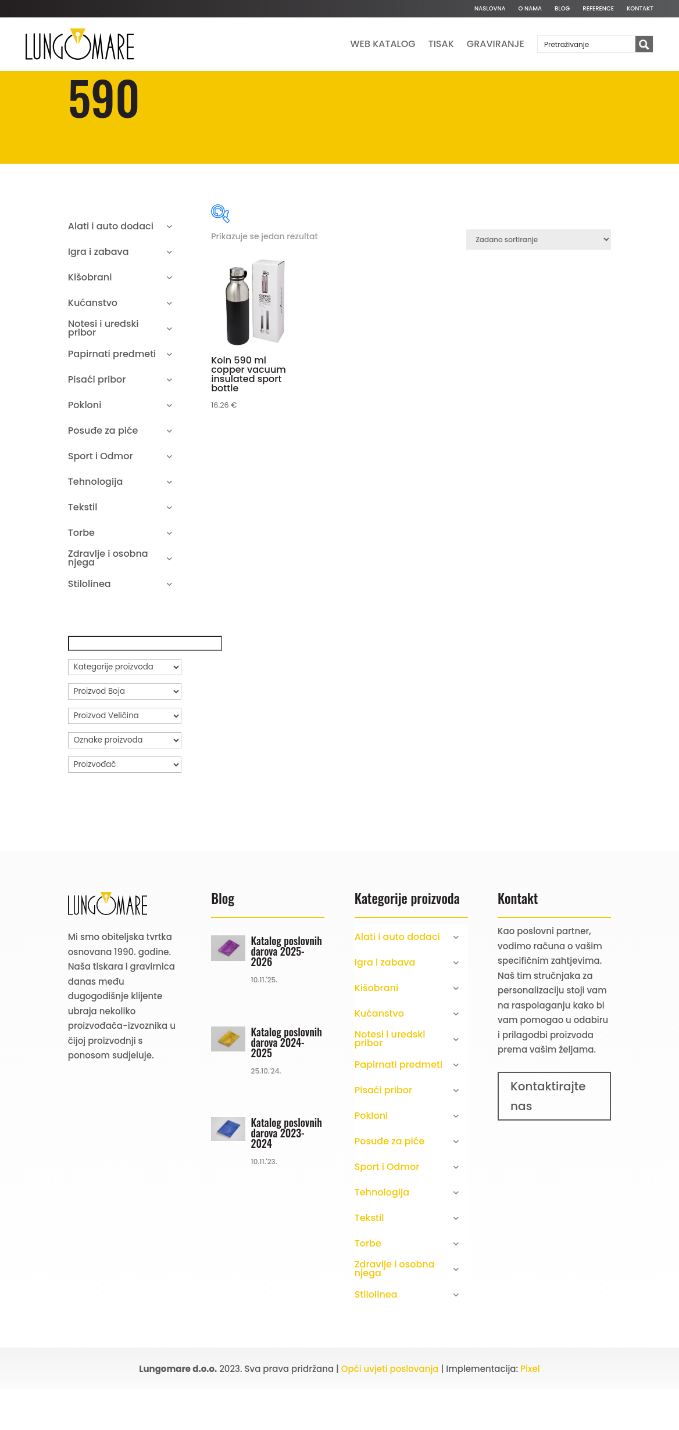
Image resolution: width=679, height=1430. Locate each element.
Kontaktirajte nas (548, 1137)
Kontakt (640, 9)
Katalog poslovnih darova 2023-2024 (286, 1173)
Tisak (441, 44)
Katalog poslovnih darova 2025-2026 (286, 992)
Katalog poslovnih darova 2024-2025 (286, 1083)
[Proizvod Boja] (124, 732)
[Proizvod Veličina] (124, 756)
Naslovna (490, 9)
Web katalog (383, 44)
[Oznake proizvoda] (124, 781)
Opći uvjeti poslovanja (390, 1409)
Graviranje (495, 44)
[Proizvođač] (124, 805)
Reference (598, 9)
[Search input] (587, 44)
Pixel (530, 1409)
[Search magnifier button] (644, 44)
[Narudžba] (538, 280)
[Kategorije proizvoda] (124, 708)
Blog (562, 9)
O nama (530, 9)
